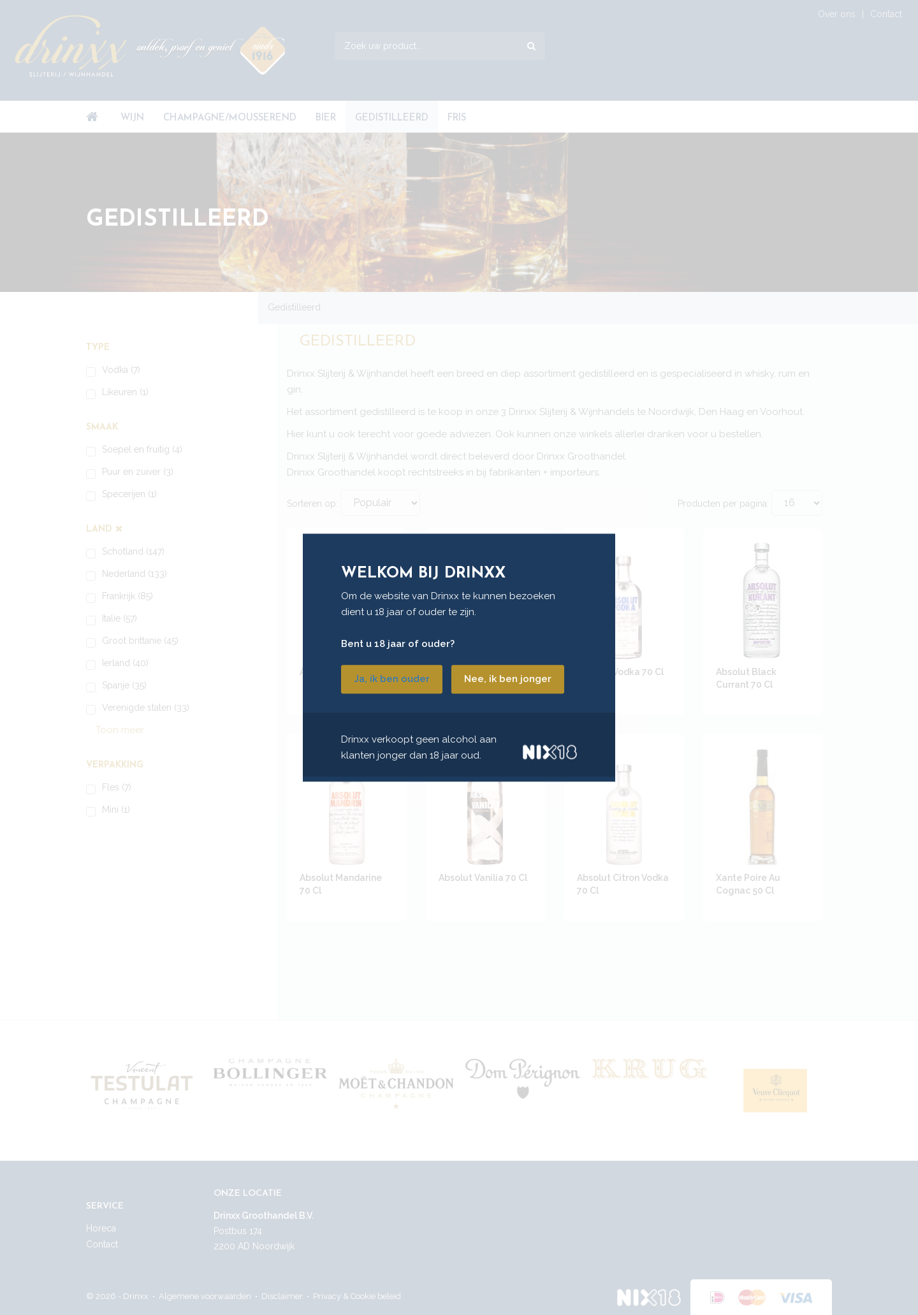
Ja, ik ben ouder (392, 679)
